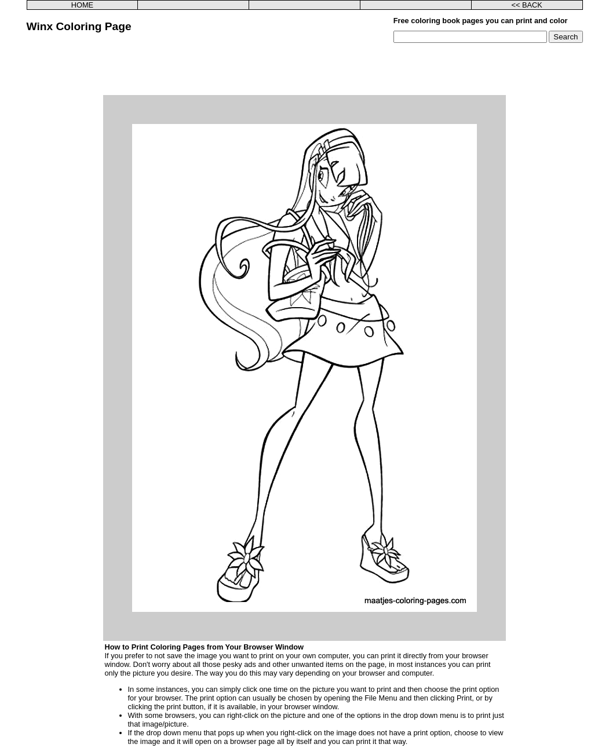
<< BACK (526, 5)
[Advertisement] (305, 69)
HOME (82, 5)
